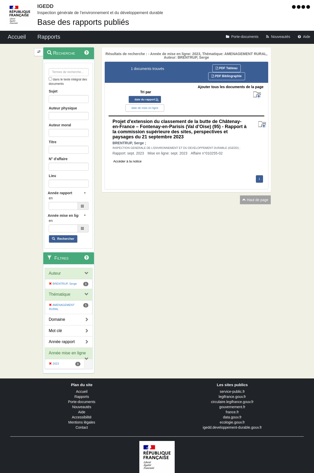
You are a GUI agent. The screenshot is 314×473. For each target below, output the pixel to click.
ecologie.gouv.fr (232, 422)
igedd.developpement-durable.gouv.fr (232, 427)
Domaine (57, 319)
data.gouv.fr (232, 417)
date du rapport (144, 99)
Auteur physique (63, 108)
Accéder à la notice (127, 161)
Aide (81, 412)
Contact (82, 427)
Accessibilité (81, 417)
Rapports (82, 397)
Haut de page (255, 200)
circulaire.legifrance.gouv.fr (232, 402)
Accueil (81, 391)
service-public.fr (232, 391)
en (51, 198)
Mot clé (55, 330)
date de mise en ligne (144, 107)
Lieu (52, 176)
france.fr (232, 412)
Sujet (53, 91)
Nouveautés (81, 407)
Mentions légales (81, 422)
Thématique (59, 294)
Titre (52, 142)
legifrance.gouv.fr (232, 397)
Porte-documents (82, 402)
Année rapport (62, 342)
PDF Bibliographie (227, 76)
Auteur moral (60, 125)
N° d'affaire (58, 159)
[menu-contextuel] (50, 78)
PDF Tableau (226, 68)
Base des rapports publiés (83, 22)
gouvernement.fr (232, 407)
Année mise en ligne (67, 353)
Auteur (55, 273)
